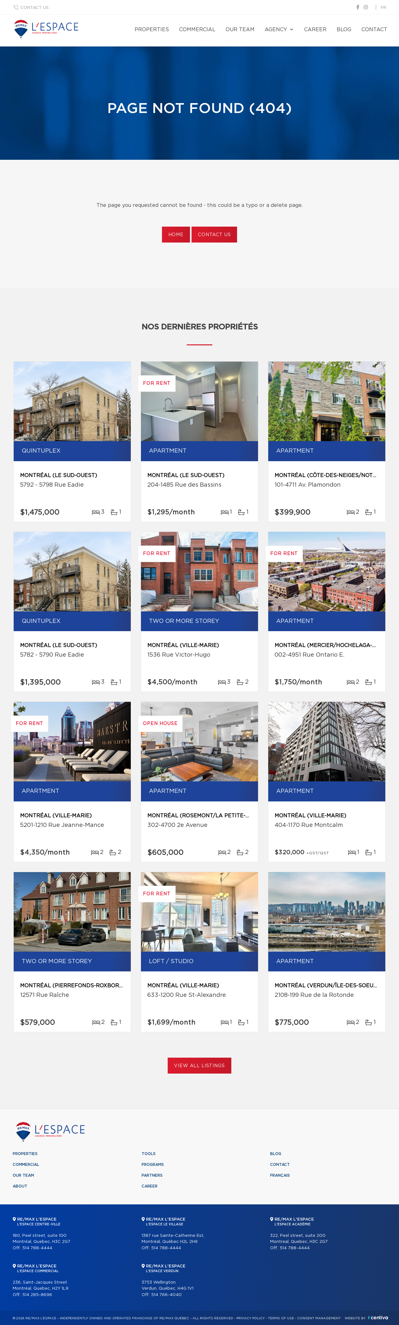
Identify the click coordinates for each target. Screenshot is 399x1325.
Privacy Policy (250, 1318)
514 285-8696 (37, 1295)
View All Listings (199, 1066)
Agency (276, 29)
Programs (153, 1164)
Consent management (319, 1318)
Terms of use (281, 1318)
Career (315, 29)
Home (176, 235)
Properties (152, 29)
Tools (149, 1154)
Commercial (197, 29)
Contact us (34, 8)
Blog (344, 29)
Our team (240, 29)
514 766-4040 (166, 1295)
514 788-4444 (37, 1248)
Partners (152, 1175)
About (20, 1186)
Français (280, 1175)
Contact (374, 29)
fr (383, 8)
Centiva (378, 1317)
